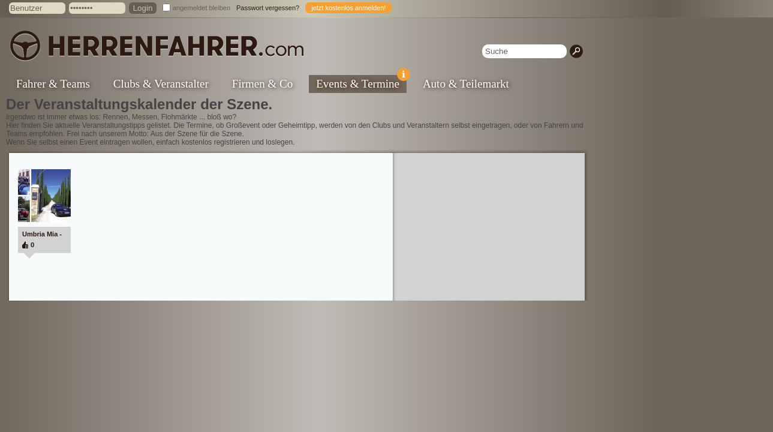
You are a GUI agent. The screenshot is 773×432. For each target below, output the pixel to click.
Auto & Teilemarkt (466, 83)
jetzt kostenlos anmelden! (348, 7)
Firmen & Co (262, 83)
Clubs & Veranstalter (161, 83)
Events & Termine (361, 82)
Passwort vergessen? (267, 7)
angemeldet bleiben (201, 7)
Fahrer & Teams (53, 83)
